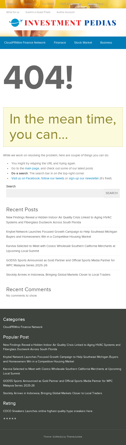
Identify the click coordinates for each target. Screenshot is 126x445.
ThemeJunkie (74, 436)
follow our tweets (52, 178)
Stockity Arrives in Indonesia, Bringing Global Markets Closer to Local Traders (58, 274)
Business (106, 42)
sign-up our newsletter (84, 178)
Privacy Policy (95, 4)
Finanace (60, 42)
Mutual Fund (63, 55)
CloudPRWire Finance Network (25, 42)
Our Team (48, 4)
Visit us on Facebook (25, 178)
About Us (11, 4)
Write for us (12, 12)
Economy (10, 55)
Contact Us (29, 4)
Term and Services (70, 4)
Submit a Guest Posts (37, 12)
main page (32, 168)
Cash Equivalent (36, 55)
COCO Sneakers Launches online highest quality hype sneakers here (47, 411)
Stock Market (83, 42)
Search (11, 186)
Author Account (66, 12)
